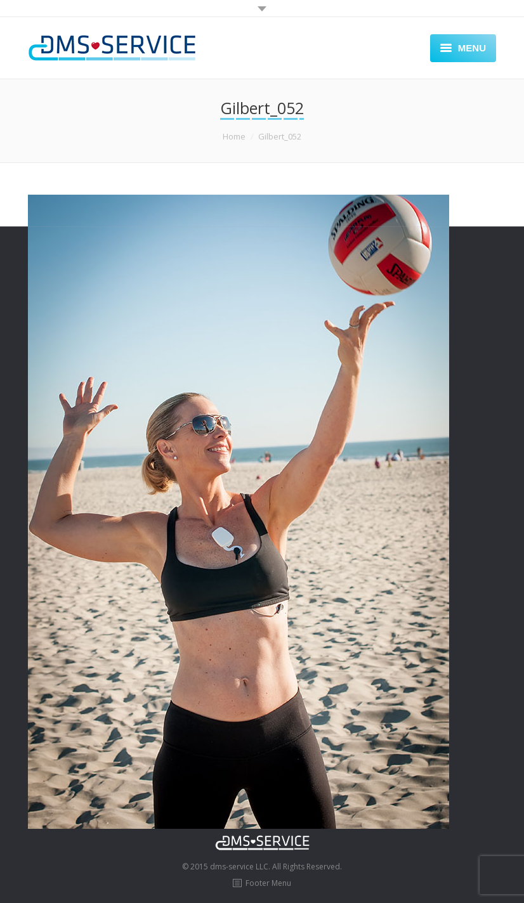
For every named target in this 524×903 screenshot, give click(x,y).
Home (234, 136)
